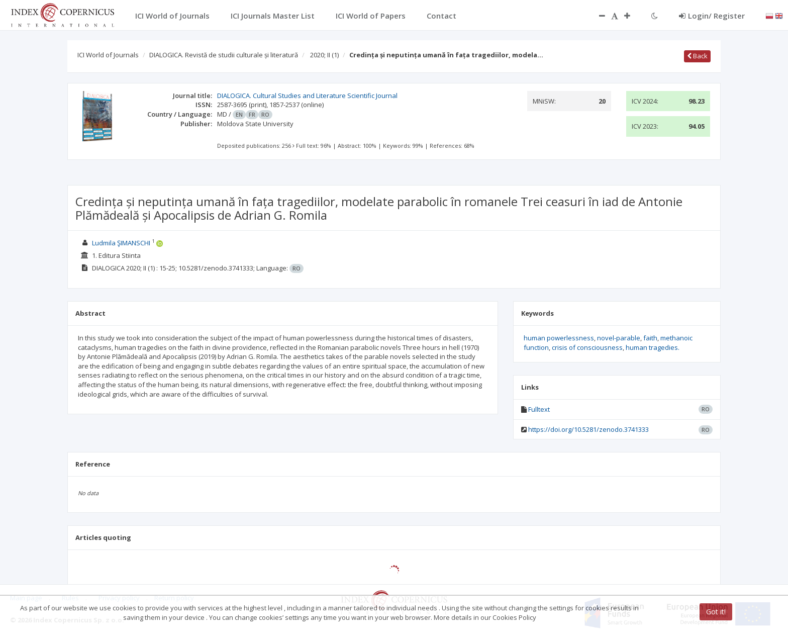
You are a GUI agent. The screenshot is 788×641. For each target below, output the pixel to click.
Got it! (716, 611)
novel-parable (618, 337)
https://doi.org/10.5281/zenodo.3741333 (588, 429)
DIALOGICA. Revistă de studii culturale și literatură (223, 54)
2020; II (324, 54)
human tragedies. (652, 347)
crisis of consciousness (587, 347)
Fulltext (539, 409)
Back (697, 55)
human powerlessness (559, 337)
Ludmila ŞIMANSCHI (121, 242)
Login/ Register (712, 16)
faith (650, 337)
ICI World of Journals (108, 54)
